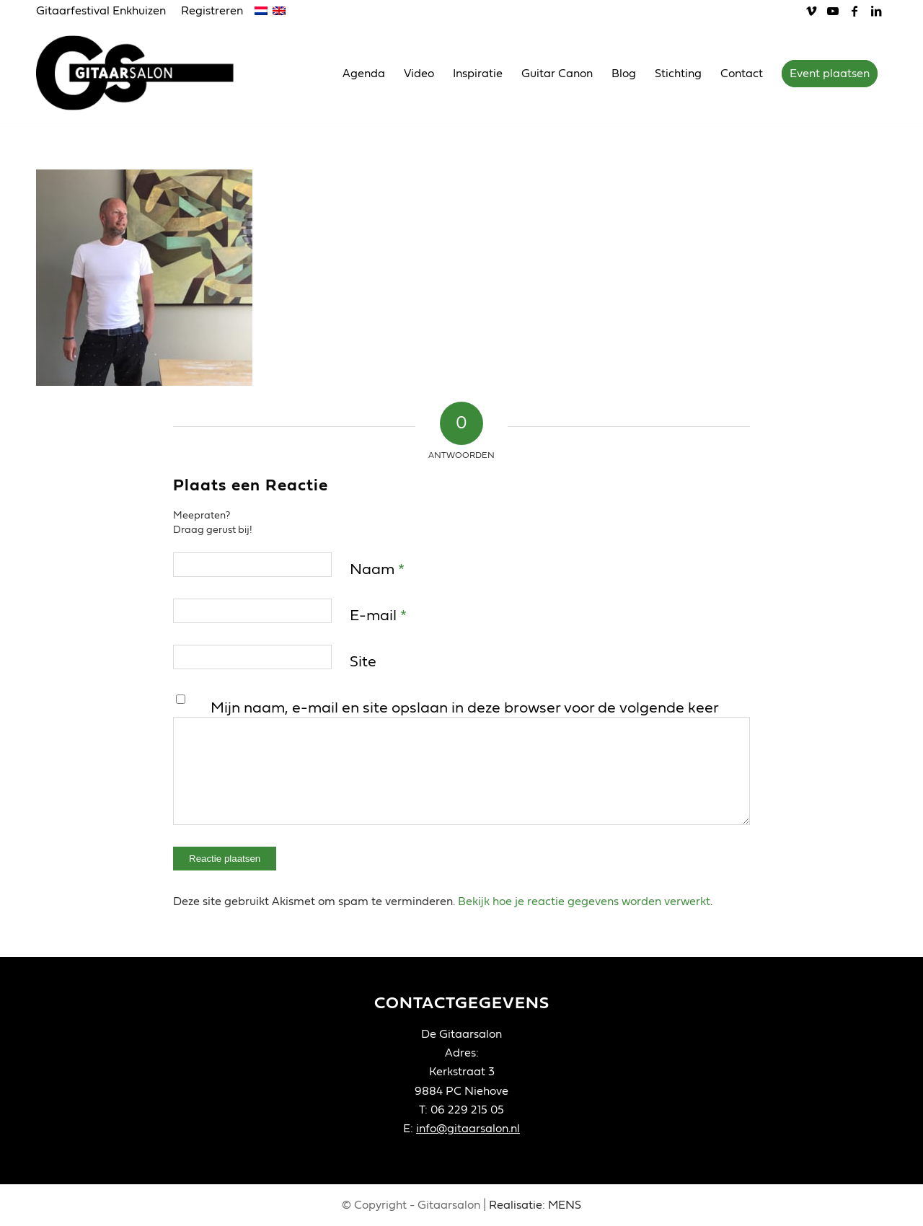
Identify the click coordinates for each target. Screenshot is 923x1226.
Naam (377, 569)
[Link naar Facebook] (854, 11)
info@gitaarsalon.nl (468, 1128)
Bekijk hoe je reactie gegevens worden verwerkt (584, 901)
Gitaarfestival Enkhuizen (101, 11)
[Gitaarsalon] (146, 72)
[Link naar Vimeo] (810, 11)
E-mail (378, 615)
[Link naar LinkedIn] (876, 11)
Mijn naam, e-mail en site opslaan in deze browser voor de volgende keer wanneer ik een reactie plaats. (464, 719)
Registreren (212, 11)
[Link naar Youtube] (832, 11)
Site (363, 661)
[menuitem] (105, 11)
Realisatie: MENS (535, 1205)
